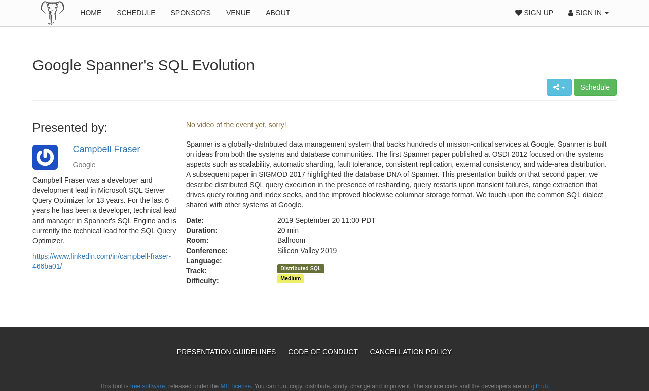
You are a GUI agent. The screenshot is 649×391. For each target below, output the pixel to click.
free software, (148, 386)
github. (540, 386)
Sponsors (191, 13)
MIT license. (237, 386)
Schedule (136, 13)
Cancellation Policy (411, 352)
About (278, 13)
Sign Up (534, 13)
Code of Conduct (323, 352)
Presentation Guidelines (227, 352)
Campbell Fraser (106, 149)
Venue (238, 13)
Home (90, 13)
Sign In (588, 13)
